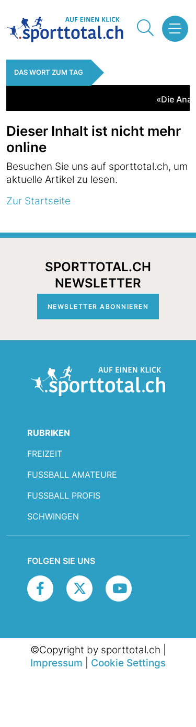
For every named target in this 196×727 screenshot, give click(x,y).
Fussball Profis (63, 495)
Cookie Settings (128, 662)
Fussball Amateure (72, 474)
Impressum (56, 662)
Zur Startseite (38, 200)
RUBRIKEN (48, 433)
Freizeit (44, 453)
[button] (172, 29)
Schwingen (53, 516)
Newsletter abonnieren (98, 306)
